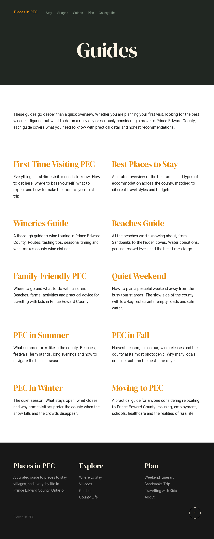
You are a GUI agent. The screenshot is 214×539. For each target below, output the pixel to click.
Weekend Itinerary (160, 477)
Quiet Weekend (139, 276)
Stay (49, 13)
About (150, 496)
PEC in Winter (38, 388)
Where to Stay (90, 477)
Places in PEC (26, 12)
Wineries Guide (41, 223)
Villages (62, 13)
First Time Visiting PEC (54, 164)
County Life (107, 13)
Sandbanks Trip (157, 483)
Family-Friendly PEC (50, 276)
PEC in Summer (41, 335)
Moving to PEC (138, 388)
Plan (91, 13)
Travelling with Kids (161, 490)
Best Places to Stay (145, 164)
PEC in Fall (130, 335)
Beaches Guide (138, 223)
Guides (78, 13)
